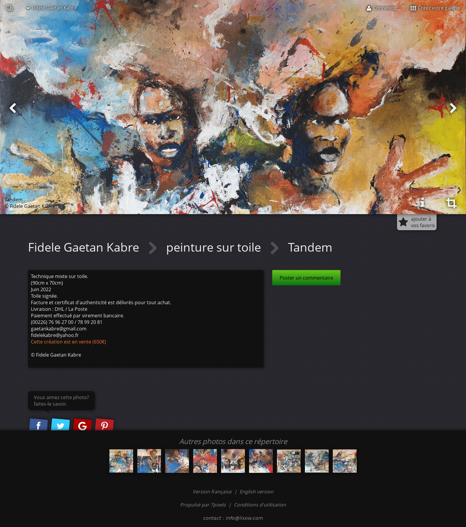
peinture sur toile (215, 247)
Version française (213, 491)
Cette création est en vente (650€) (68, 341)
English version (256, 491)
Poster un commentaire (306, 278)
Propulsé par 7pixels (203, 504)
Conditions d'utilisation (260, 504)
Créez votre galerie (435, 7)
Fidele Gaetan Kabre (51, 7)
